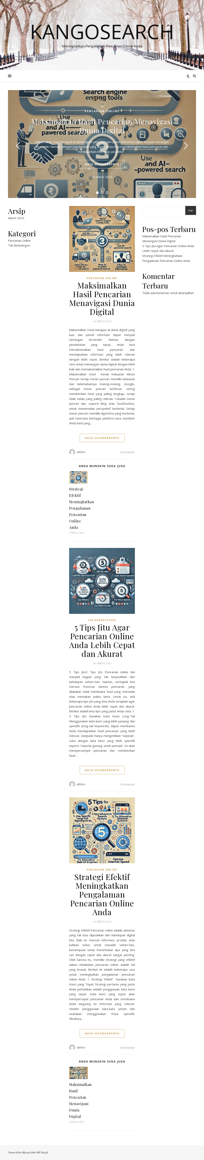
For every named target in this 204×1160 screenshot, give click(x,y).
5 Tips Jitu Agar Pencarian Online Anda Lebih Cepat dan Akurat (102, 640)
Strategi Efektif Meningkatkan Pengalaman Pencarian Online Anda (81, 508)
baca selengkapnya (102, 164)
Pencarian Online (102, 111)
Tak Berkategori (19, 245)
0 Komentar (127, 452)
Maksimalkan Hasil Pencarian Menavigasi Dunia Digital (102, 125)
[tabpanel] (102, 144)
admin (81, 452)
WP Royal (42, 1152)
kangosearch (102, 31)
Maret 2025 (16, 218)
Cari (190, 210)
